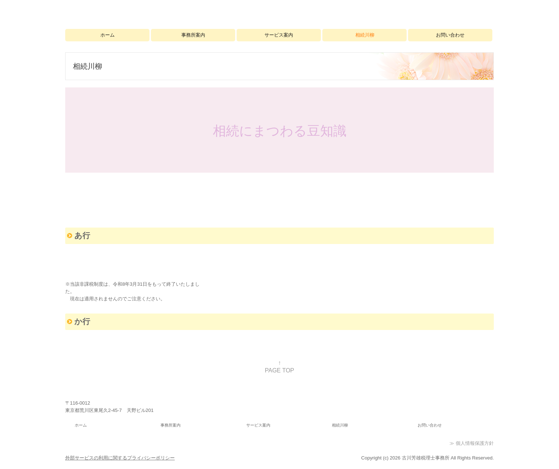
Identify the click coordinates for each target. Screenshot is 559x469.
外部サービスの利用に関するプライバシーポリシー (120, 458)
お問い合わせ (450, 35)
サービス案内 (278, 35)
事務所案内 (193, 35)
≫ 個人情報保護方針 (471, 443)
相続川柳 (364, 35)
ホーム (107, 35)
